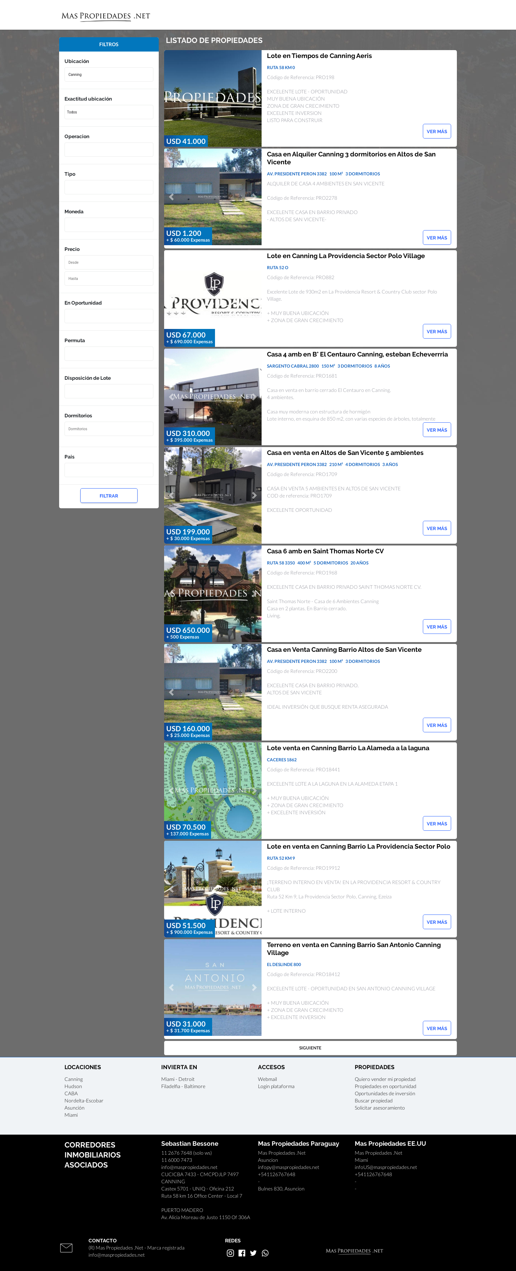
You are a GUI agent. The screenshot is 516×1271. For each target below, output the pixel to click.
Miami (71, 1115)
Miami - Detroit (178, 1079)
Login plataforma (276, 1086)
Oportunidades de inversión (385, 1093)
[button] (171, 98)
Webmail (267, 1079)
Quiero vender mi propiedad (385, 1079)
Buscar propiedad (374, 1100)
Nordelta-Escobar (84, 1100)
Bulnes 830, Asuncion (281, 1188)
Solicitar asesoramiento (380, 1108)
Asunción (74, 1108)
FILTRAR (109, 496)
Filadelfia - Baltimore (183, 1086)
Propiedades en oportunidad (385, 1086)
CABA (71, 1093)
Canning (73, 1079)
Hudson (73, 1086)
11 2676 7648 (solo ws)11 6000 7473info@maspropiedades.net (189, 1160)
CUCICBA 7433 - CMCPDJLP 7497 (200, 1174)
